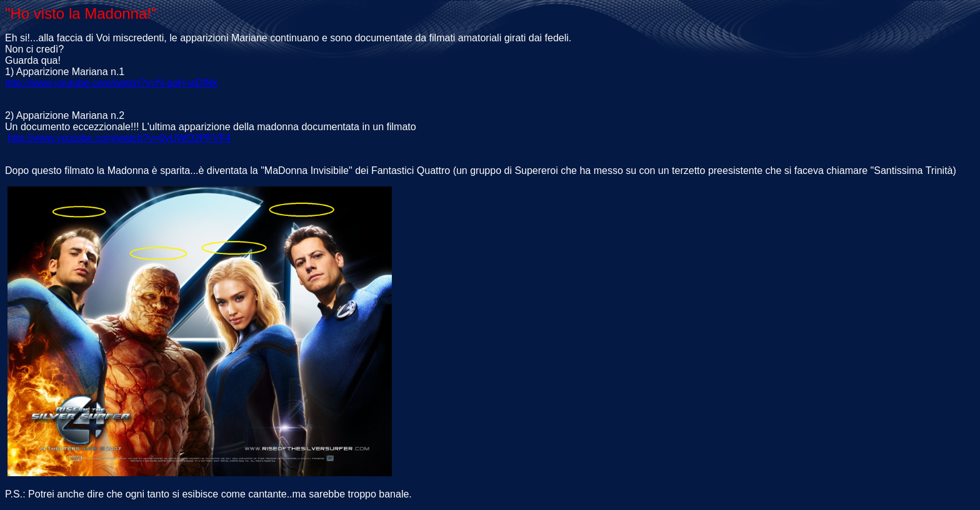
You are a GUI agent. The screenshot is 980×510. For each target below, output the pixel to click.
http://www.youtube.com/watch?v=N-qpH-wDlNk (111, 83)
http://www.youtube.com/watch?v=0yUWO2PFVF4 (119, 138)
